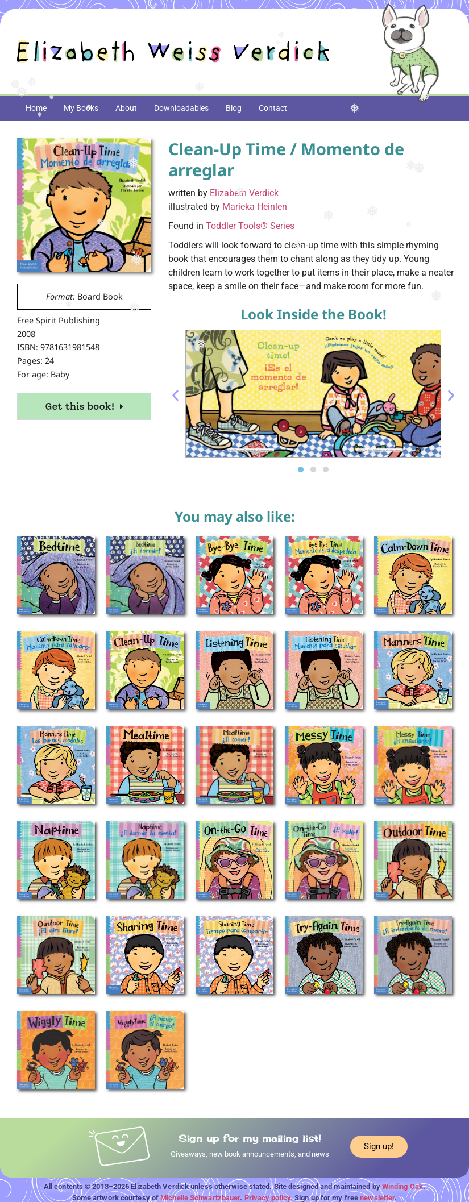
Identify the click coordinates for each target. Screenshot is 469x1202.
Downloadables (181, 108)
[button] (175, 396)
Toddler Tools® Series (250, 226)
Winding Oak (402, 1186)
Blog (234, 108)
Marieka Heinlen (254, 206)
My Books (81, 108)
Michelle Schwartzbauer (200, 1197)
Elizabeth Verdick (244, 193)
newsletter (377, 1197)
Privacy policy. (268, 1197)
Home (36, 108)
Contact (273, 108)
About (126, 108)
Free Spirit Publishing (58, 320)
